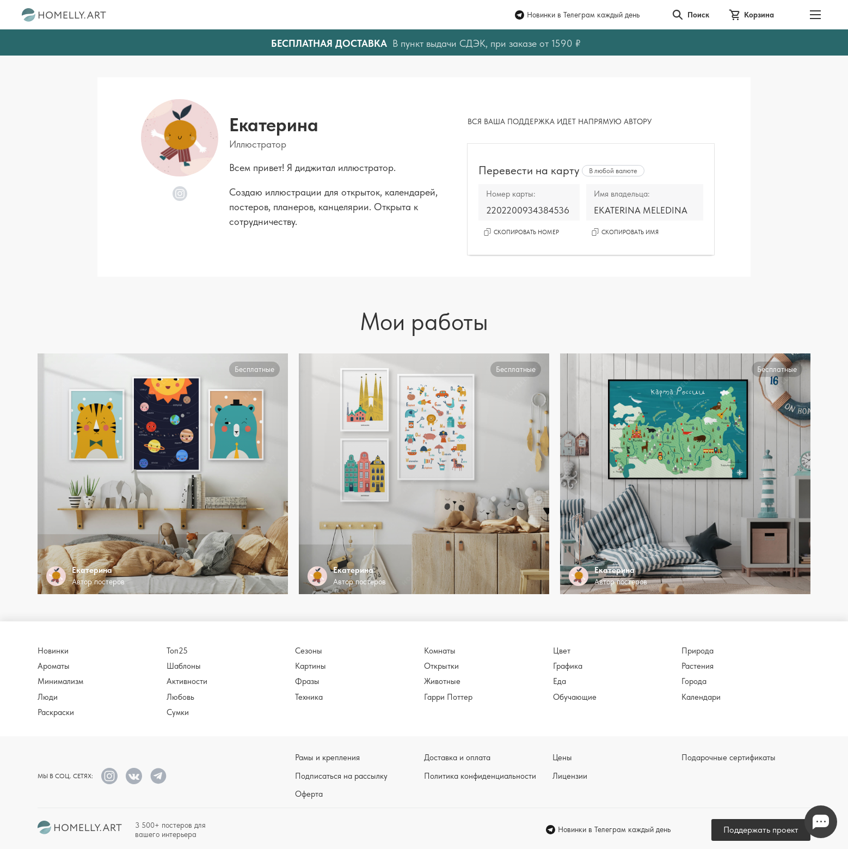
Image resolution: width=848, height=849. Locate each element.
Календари (701, 697)
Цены (562, 757)
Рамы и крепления (327, 757)
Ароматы (54, 666)
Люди (48, 697)
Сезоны (308, 651)
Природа (697, 651)
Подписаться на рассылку (341, 776)
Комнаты (440, 651)
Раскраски (56, 712)
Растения (697, 666)
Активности (187, 681)
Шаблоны (184, 666)
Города (693, 681)
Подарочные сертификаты (728, 757)
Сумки (178, 712)
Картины (310, 666)
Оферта (309, 794)
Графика (567, 666)
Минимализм (60, 681)
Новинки (53, 651)
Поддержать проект (760, 829)
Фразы (307, 681)
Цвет (561, 651)
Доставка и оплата (457, 757)
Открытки (441, 666)
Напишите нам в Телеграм (821, 822)
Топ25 (177, 651)
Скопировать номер (521, 232)
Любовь (180, 697)
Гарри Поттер (448, 697)
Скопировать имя (625, 232)
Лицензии (569, 776)
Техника (309, 697)
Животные (442, 681)
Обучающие (575, 697)
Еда (559, 681)
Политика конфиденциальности (480, 776)
